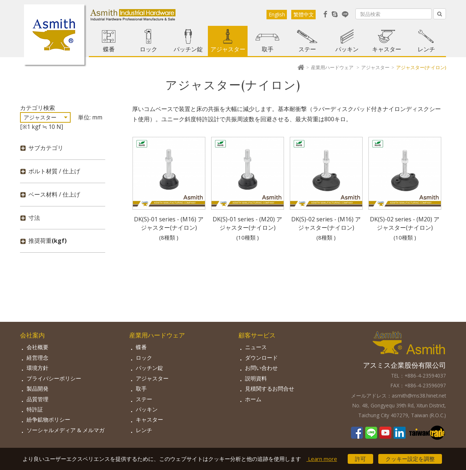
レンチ (426, 49)
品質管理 (37, 399)
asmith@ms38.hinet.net (419, 395)
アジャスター (227, 49)
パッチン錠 (188, 49)
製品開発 (37, 388)
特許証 (35, 409)
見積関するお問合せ (269, 388)
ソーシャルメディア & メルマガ (65, 430)
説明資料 (256, 378)
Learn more (322, 458)
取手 (267, 49)
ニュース (256, 347)
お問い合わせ (261, 367)
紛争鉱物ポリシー (48, 419)
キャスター (386, 49)
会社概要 (37, 347)
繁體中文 (303, 14)
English (277, 14)
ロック (148, 49)
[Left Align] (439, 13)
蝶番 (109, 49)
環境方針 (37, 367)
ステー (307, 49)
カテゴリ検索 (37, 108)
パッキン (347, 49)
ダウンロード (261, 357)
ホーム (253, 399)
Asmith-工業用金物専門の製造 (54, 34)
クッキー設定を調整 (410, 458)
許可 (360, 458)
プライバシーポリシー (54, 378)
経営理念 (37, 357)
